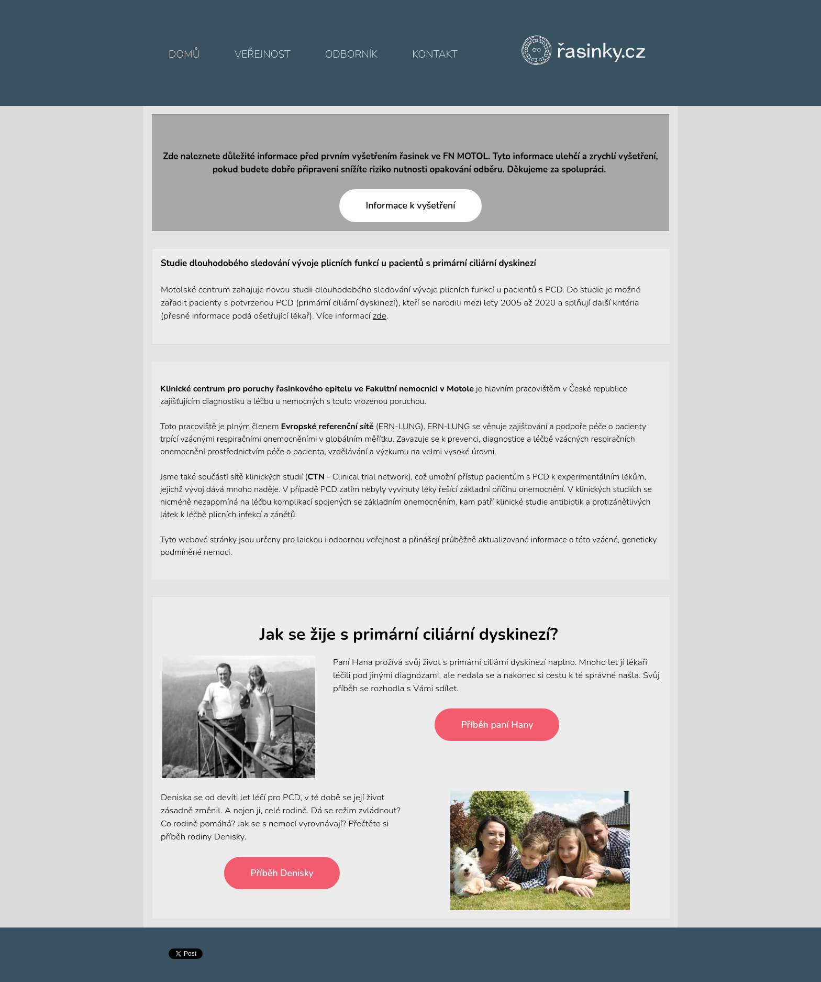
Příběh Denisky (281, 873)
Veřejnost (262, 54)
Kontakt (435, 54)
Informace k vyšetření (410, 205)
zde (379, 316)
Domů (184, 54)
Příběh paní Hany (497, 724)
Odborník (351, 54)
